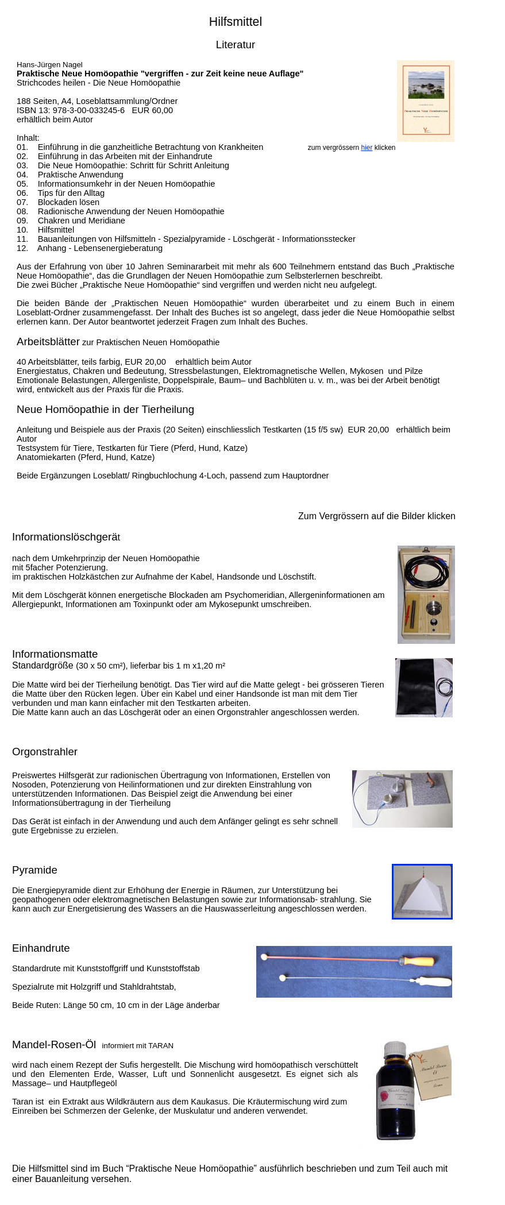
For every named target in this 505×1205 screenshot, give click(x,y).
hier (366, 148)
